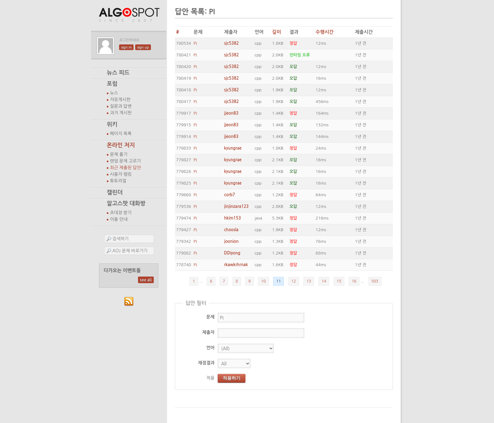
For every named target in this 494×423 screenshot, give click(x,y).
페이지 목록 (121, 133)
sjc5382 (231, 43)
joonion (231, 241)
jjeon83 (231, 113)
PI (195, 43)
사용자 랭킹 (121, 174)
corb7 (229, 195)
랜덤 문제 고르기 (125, 161)
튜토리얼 (118, 181)
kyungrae (232, 148)
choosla (231, 230)
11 (278, 281)
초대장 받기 (121, 212)
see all (146, 280)
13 (309, 281)
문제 (210, 317)
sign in (126, 47)
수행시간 (325, 32)
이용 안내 (119, 219)
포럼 (112, 84)
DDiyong (232, 253)
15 (339, 281)
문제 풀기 (119, 154)
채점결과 (206, 363)
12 (293, 281)
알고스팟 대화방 (126, 203)
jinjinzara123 (236, 206)
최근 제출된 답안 (125, 167)
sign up (143, 47)
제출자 (208, 332)
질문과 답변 (121, 106)
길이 (276, 32)
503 (374, 281)
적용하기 (231, 377)
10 (263, 281)
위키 (112, 124)
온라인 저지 (121, 145)
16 (354, 281)
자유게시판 (120, 99)
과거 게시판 (121, 113)
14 (324, 281)
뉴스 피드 (118, 73)
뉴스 (114, 93)
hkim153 (232, 218)
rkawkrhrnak (236, 265)
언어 (210, 348)
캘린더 (115, 192)
